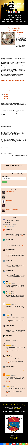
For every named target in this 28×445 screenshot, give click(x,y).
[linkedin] (14, 11)
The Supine (5, 96)
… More (21, 235)
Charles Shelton (9, 260)
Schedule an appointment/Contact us (10, 21)
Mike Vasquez (9, 281)
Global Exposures (17, 408)
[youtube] (11, 11)
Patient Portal (23, 21)
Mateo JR (8, 355)
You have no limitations (8, 153)
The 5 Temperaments (7, 19)
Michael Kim (9, 229)
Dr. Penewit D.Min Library (19, 19)
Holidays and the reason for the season (14, 196)
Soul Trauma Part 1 (10, 191)
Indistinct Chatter (10, 366)
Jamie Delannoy (9, 302)
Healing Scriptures (9, 200)
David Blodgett (9, 314)
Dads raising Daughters (11, 204)
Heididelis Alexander (10, 249)
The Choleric (5, 92)
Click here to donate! (9, 167)
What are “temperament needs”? (12, 209)
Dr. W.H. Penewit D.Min (14, 30)
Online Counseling (18, 15)
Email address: (5, 176)
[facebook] (9, 11)
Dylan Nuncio (9, 385)
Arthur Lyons (9, 335)
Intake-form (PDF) (13, 438)
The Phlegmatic (6, 98)
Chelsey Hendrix (10, 270)
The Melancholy (6, 89)
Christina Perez (9, 343)
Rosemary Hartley (10, 291)
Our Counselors (9, 15)
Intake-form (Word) (14, 437)
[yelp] (16, 11)
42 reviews (17, 226)
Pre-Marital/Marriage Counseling (14, 17)
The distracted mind (14, 28)
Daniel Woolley (9, 239)
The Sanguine (6, 94)
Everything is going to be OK (18, 155)
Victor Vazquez (9, 373)
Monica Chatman (10, 325)
